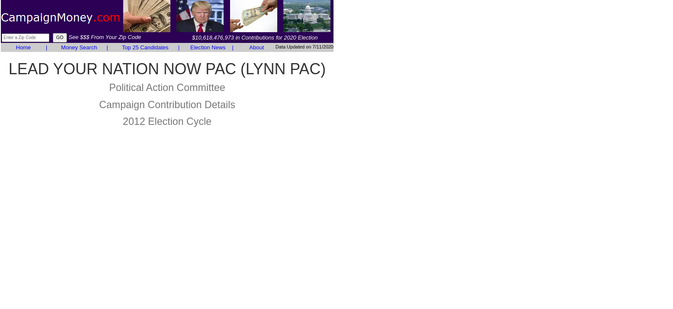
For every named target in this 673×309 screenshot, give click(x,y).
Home (23, 47)
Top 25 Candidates (145, 47)
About (256, 47)
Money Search (79, 47)
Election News (207, 47)
